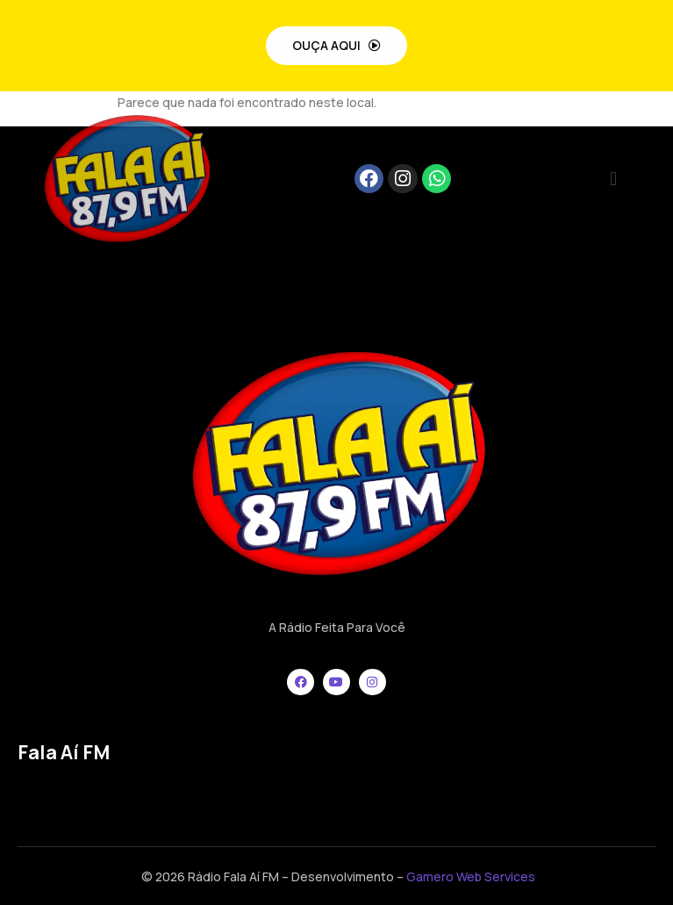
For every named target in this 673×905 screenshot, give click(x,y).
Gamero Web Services (470, 876)
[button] (613, 178)
